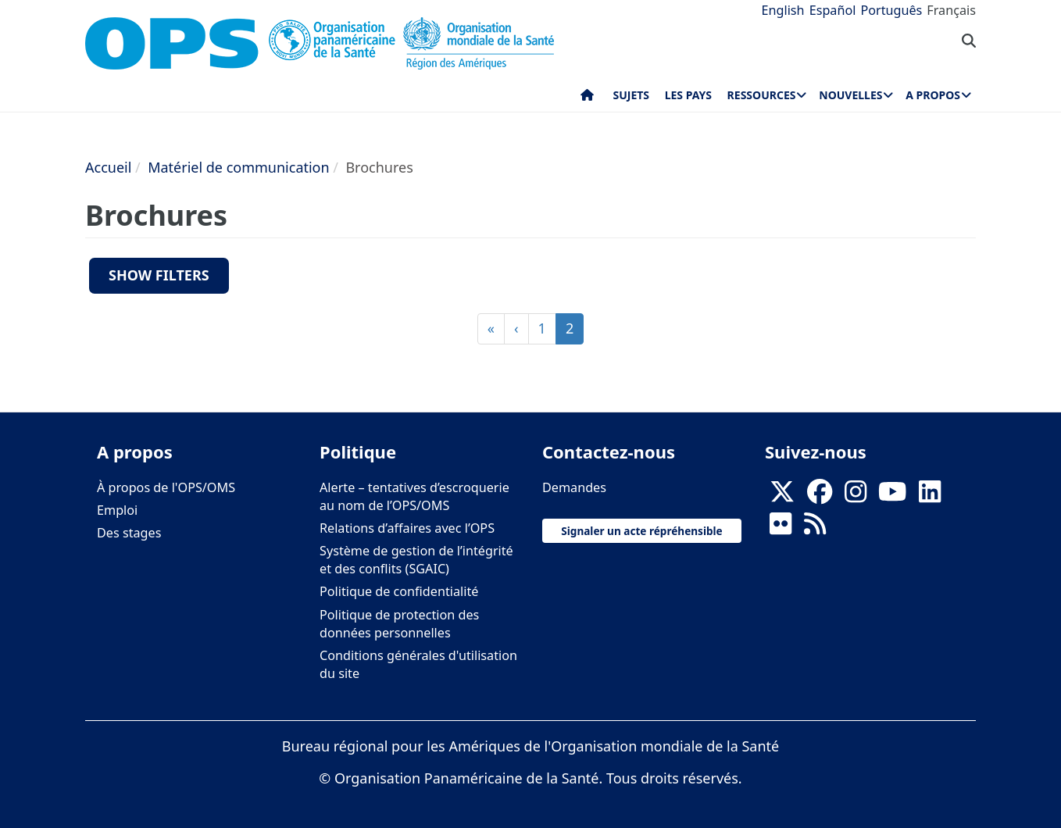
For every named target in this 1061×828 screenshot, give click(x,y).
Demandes (574, 487)
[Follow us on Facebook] (819, 496)
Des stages (129, 532)
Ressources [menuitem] (761, 94)
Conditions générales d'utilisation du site (418, 664)
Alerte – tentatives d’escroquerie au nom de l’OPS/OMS (414, 496)
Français (951, 10)
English (783, 10)
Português (891, 10)
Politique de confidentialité (399, 591)
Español (832, 10)
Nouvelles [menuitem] (850, 94)
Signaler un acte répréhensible (641, 530)
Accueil (108, 167)
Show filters (159, 275)
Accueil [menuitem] (587, 98)
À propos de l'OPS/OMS (166, 487)
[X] (782, 496)
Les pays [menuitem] (688, 94)
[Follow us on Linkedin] (930, 496)
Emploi (117, 510)
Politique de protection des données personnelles (399, 623)
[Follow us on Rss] (815, 528)
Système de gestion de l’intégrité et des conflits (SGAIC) (416, 559)
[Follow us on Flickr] (780, 528)
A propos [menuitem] (933, 94)
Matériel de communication (239, 167)
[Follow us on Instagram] (855, 496)
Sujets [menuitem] (631, 94)
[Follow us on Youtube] (892, 496)
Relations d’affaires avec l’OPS (407, 528)
